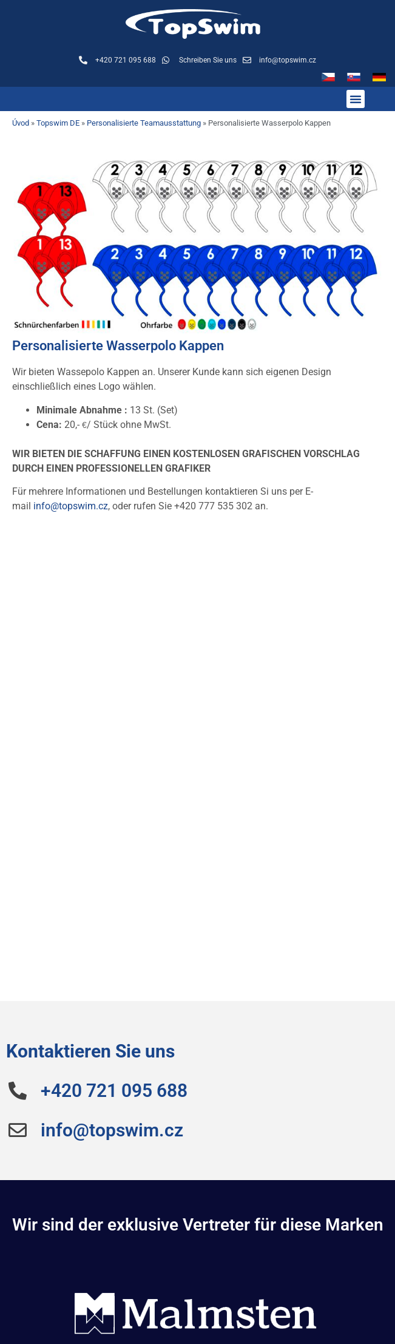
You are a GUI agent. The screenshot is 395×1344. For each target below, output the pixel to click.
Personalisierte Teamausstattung (144, 122)
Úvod (20, 122)
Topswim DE (57, 122)
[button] (355, 99)
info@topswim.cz (70, 506)
